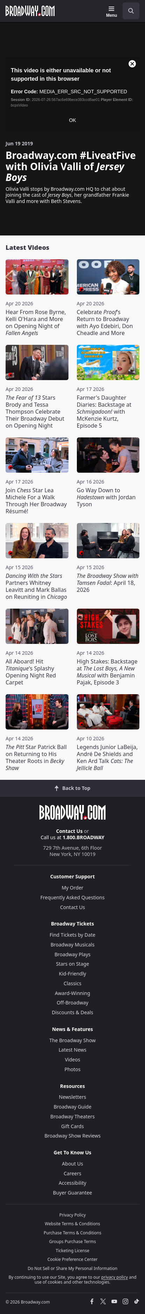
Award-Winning (72, 993)
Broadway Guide (72, 1106)
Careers (72, 1173)
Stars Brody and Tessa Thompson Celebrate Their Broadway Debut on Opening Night (35, 411)
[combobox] (128, 10)
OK (72, 120)
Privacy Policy (72, 1215)
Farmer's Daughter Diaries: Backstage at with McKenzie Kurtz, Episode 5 (104, 411)
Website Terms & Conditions (72, 1224)
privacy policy (114, 1277)
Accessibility (72, 1182)
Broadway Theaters (72, 1116)
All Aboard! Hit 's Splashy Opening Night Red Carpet (31, 672)
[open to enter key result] (131, 10)
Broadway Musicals (73, 944)
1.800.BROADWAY (83, 837)
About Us (72, 1163)
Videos (72, 1059)
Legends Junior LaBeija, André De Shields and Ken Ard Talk (107, 757)
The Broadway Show (72, 1040)
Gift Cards (72, 1126)
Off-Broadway (72, 1002)
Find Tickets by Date (72, 934)
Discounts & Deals (72, 1012)
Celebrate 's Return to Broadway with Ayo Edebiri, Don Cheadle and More (105, 322)
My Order (72, 887)
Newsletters (72, 1097)
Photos (73, 1069)
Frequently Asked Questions (73, 897)
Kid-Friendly (72, 973)
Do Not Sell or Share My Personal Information (72, 1268)
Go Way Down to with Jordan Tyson (106, 497)
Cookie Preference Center (73, 1259)
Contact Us (69, 831)
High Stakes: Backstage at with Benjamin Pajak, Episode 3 (107, 672)
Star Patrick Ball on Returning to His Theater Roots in (36, 757)
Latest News (73, 1049)
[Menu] (111, 12)
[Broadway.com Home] (30, 11)
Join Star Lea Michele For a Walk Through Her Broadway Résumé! (36, 500)
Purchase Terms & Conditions (72, 1233)
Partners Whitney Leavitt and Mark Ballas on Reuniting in (36, 586)
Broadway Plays (72, 954)
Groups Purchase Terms (72, 1241)
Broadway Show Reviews (72, 1135)
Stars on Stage (72, 963)
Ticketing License (72, 1251)
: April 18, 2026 (108, 583)
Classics (72, 983)
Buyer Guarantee (72, 1192)
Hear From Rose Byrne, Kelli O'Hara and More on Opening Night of (36, 322)
